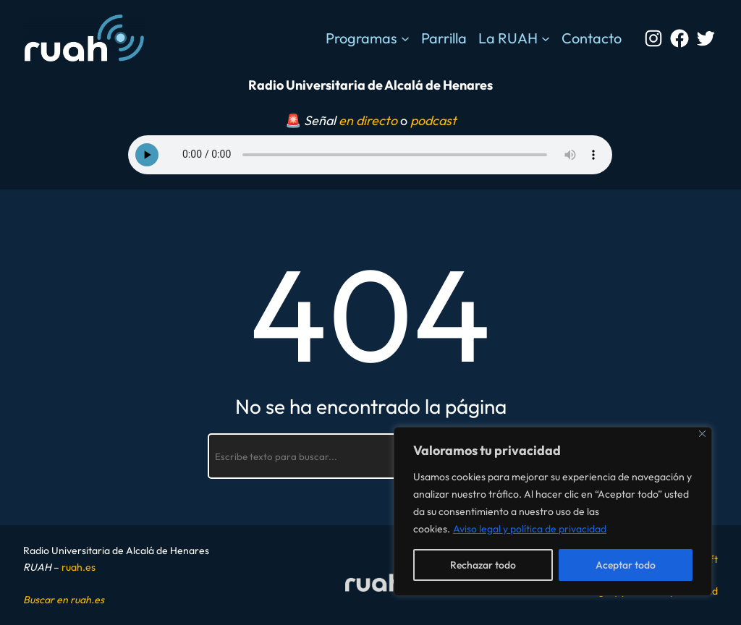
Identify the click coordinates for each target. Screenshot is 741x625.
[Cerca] (702, 433)
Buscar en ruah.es (63, 599)
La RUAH (508, 38)
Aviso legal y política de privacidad (529, 528)
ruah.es (79, 567)
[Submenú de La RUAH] (545, 38)
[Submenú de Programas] (405, 38)
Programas (361, 38)
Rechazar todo (483, 564)
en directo (368, 120)
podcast (433, 120)
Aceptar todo (626, 564)
